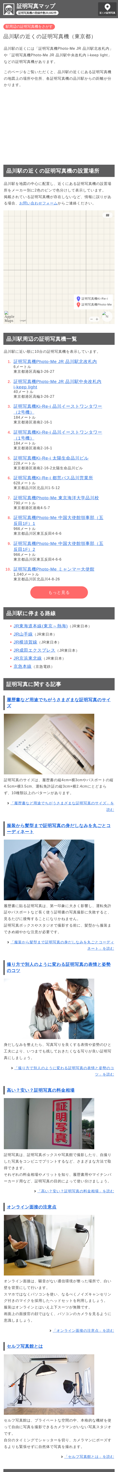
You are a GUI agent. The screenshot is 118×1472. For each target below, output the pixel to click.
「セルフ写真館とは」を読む (89, 1457)
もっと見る (59, 592)
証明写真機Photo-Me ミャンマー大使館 (54, 569)
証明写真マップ (36, 6)
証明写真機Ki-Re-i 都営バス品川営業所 (53, 477)
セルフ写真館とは (25, 1346)
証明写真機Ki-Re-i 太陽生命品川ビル (51, 458)
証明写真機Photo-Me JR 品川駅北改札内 (55, 361)
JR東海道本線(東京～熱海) (41, 626)
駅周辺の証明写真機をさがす (29, 26)
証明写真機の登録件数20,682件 (37, 13)
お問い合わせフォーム (38, 203)
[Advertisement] (59, 124)
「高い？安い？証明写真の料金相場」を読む (75, 1191)
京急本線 (23, 666)
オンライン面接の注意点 (32, 1207)
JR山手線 (23, 634)
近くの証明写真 (107, 13)
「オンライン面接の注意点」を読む (83, 1331)
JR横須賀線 (25, 642)
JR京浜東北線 (28, 658)
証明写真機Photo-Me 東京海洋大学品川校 (56, 497)
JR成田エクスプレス (34, 650)
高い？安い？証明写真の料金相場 (41, 1090)
